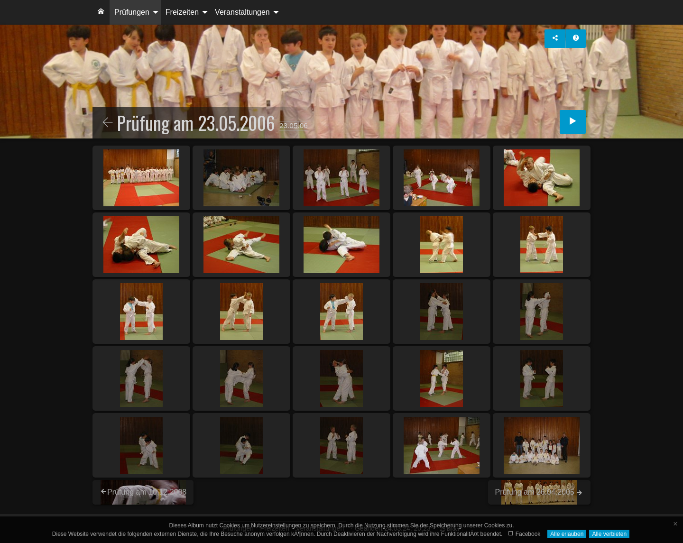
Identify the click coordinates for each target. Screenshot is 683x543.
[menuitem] (101, 12)
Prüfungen (131, 12)
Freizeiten (182, 12)
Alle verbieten (609, 534)
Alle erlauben (566, 534)
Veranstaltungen (242, 12)
